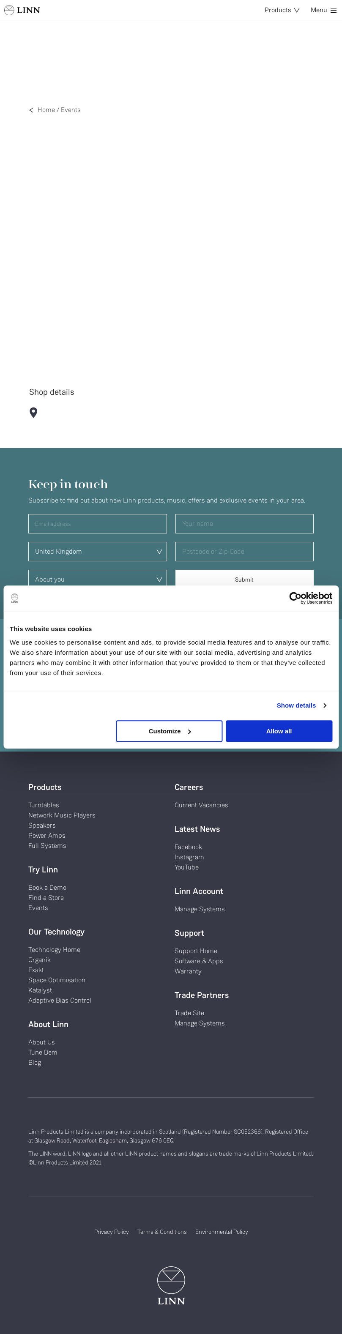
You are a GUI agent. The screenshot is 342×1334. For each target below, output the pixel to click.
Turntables (43, 805)
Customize (170, 731)
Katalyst (40, 990)
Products (282, 10)
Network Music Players (62, 815)
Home (46, 110)
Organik (39, 960)
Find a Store (46, 898)
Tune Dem (42, 1052)
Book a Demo (47, 887)
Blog (34, 1062)
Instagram (189, 857)
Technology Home (54, 950)
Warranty (188, 971)
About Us (41, 1042)
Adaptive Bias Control (59, 1000)
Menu (324, 10)
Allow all (279, 731)
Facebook (188, 847)
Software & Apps (199, 961)
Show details (296, 705)
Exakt (36, 970)
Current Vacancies (201, 805)
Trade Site (189, 1013)
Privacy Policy (111, 1231)
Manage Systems (200, 909)
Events (71, 110)
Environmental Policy (221, 1231)
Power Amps (47, 835)
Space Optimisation (56, 980)
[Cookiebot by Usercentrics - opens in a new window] (295, 598)
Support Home (196, 951)
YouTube (187, 867)
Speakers (42, 825)
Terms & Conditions (162, 1231)
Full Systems (47, 846)
